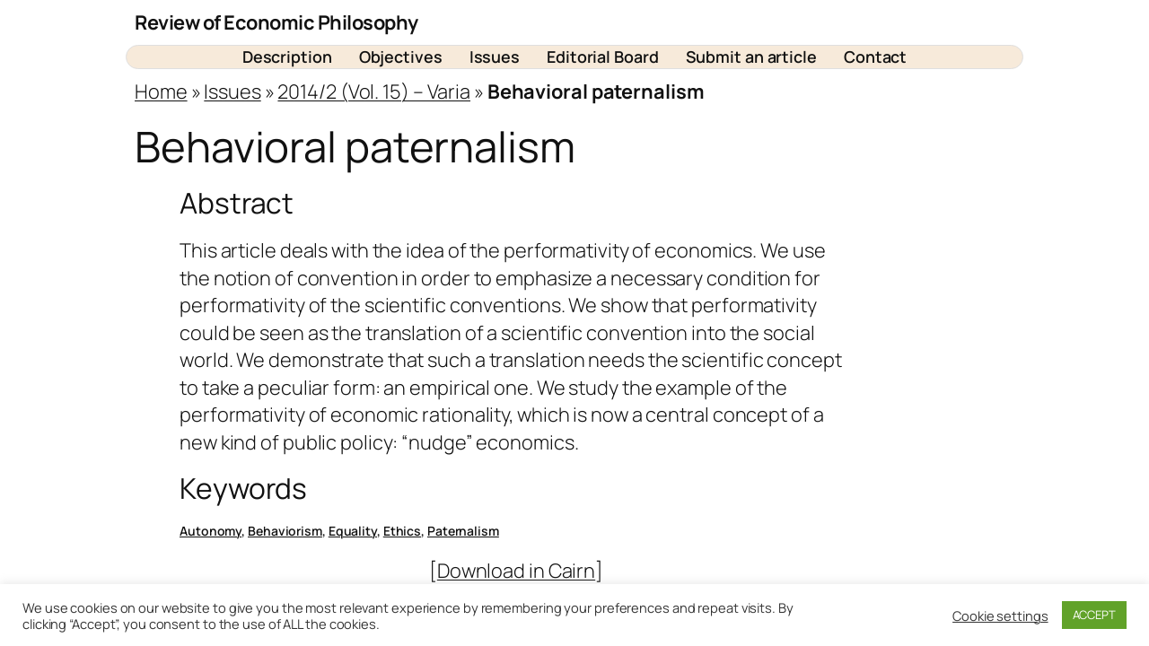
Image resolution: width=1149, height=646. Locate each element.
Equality (353, 530)
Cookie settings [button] (1000, 615)
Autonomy (210, 530)
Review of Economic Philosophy (276, 22)
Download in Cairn (516, 570)
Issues (232, 91)
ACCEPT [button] (1094, 615)
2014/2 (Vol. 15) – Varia (373, 91)
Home (161, 91)
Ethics (402, 530)
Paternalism (463, 530)
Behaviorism (285, 530)
